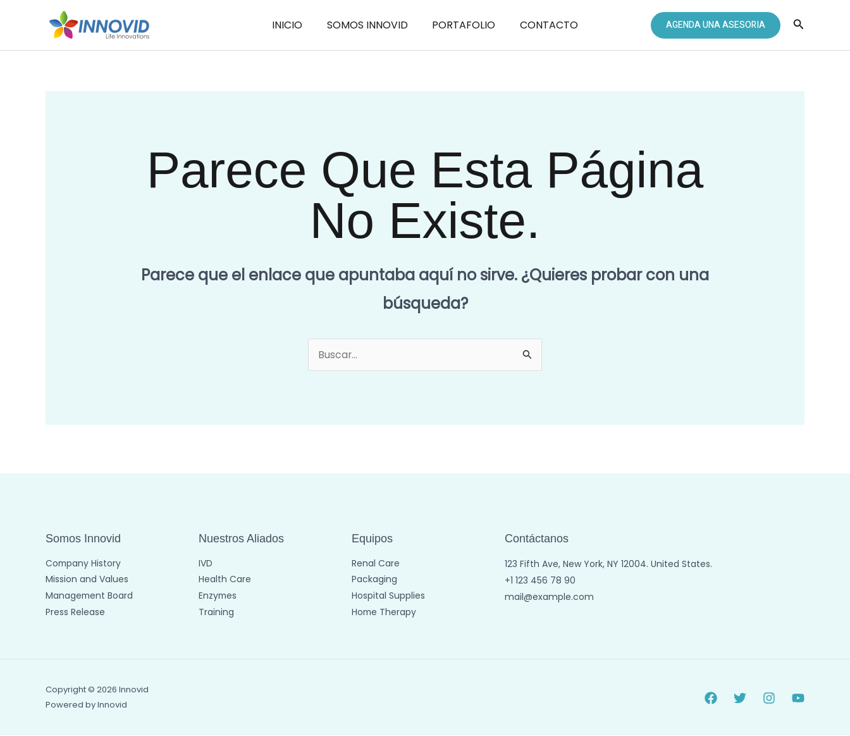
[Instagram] (769, 698)
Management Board (90, 596)
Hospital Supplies (388, 596)
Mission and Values (87, 580)
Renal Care (376, 564)
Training (216, 613)
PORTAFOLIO (461, 25)
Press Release (75, 613)
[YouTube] (798, 698)
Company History (84, 564)
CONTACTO (543, 25)
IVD (205, 564)
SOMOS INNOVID (369, 25)
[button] (715, 25)
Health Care (225, 580)
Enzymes (218, 596)
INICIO (293, 25)
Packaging (374, 580)
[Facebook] (711, 698)
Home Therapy (384, 613)
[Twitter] (740, 698)
